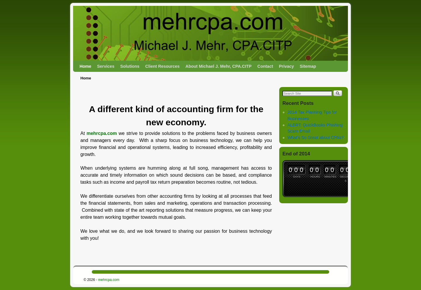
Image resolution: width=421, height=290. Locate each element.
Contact (265, 66)
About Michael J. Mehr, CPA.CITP (218, 66)
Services (105, 66)
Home (85, 66)
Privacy (286, 66)
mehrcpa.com (102, 133)
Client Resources (162, 66)
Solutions (129, 66)
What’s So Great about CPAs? (315, 137)
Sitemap (308, 66)
